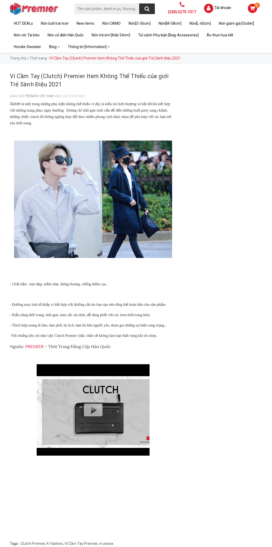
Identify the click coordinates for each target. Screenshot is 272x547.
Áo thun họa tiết (220, 35)
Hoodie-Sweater (27, 47)
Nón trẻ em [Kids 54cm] (111, 35)
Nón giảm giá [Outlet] (236, 23)
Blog (54, 47)
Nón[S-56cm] (140, 23)
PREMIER (34, 346)
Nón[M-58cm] (170, 23)
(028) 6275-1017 (182, 12)
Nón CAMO (111, 23)
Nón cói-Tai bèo (27, 35)
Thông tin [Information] (89, 47)
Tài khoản (222, 7)
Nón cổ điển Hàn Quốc (66, 35)
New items (85, 23)
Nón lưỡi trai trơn (55, 23)
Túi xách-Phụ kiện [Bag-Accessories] (168, 35)
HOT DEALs (23, 23)
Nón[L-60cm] (200, 23)
